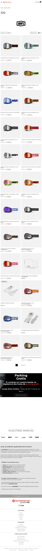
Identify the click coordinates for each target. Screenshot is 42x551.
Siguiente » (23, 365)
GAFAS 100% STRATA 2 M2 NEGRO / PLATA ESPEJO (30, 222)
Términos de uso (13, 550)
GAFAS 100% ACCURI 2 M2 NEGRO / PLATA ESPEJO (9, 140)
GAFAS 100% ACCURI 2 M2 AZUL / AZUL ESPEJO (10, 112)
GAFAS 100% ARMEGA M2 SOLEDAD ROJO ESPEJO (9, 86)
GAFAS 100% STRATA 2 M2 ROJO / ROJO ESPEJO (31, 166)
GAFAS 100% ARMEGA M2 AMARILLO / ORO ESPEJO (30, 86)
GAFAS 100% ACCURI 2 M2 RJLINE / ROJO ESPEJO (31, 139)
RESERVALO (4, 281)
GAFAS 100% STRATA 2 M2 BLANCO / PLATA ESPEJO (9, 167)
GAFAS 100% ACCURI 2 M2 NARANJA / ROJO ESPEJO (30, 113)
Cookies (31, 550)
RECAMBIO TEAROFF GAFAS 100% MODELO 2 (30, 330)
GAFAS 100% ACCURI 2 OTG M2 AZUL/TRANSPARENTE (7, 331)
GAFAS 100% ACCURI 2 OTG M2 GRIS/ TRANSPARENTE (8, 249)
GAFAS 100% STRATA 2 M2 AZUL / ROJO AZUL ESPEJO (10, 222)
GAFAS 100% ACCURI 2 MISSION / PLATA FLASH (10, 57)
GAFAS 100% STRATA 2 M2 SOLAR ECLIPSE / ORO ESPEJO (31, 358)
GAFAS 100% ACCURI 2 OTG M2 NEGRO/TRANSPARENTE (27, 249)
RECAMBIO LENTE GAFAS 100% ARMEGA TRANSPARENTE (29, 276)
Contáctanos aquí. (12, 483)
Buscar (36, 2)
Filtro (9, 32)
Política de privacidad (23, 550)
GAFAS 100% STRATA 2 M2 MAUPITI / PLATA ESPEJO (30, 58)
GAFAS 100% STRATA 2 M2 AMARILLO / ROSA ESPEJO (10, 195)
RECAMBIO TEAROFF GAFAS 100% (7, 303)
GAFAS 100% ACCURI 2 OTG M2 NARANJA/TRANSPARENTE (7, 358)
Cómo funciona (21, 395)
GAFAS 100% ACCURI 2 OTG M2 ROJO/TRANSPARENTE (27, 304)
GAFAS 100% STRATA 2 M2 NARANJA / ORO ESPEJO (30, 195)
